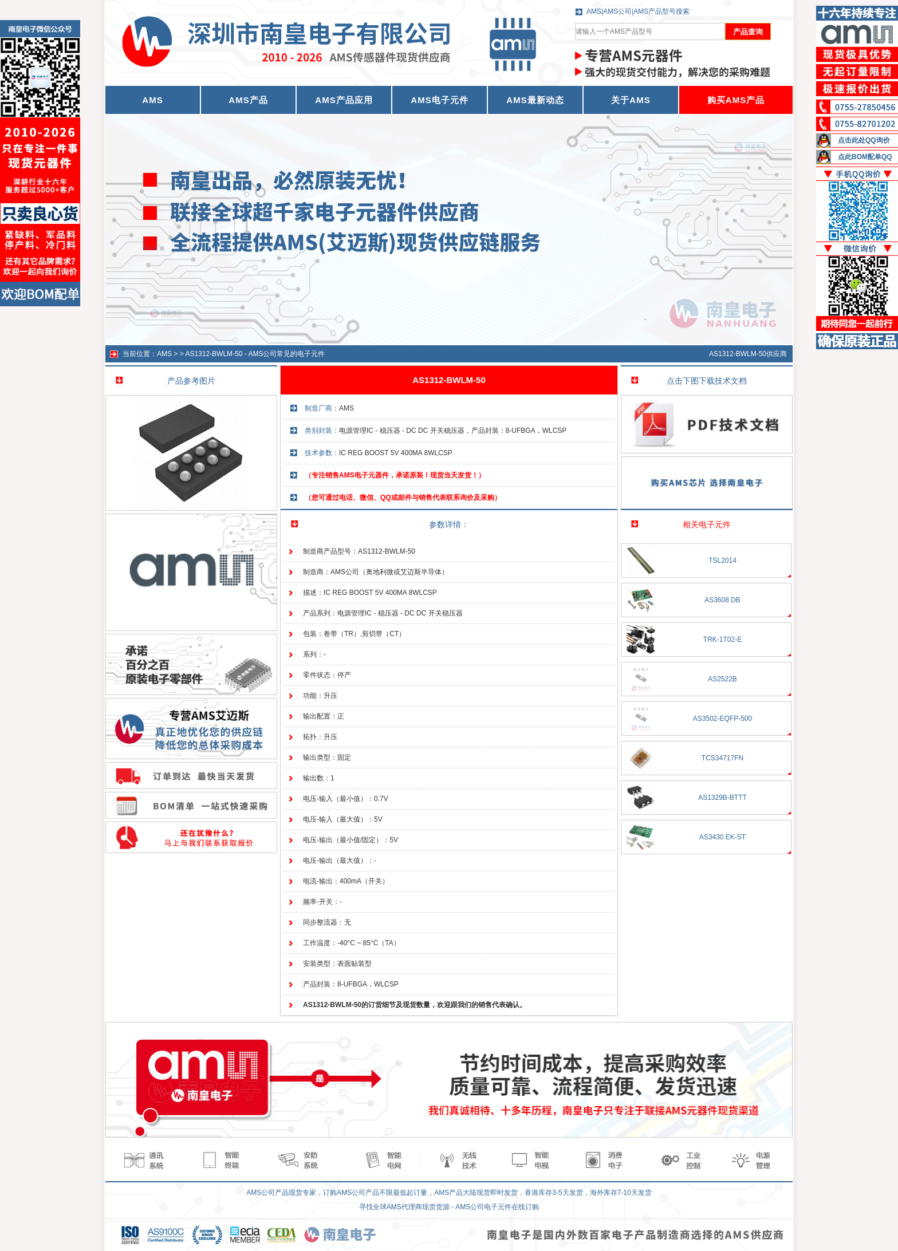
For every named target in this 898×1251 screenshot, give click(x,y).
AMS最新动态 (535, 100)
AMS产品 (248, 100)
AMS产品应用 (343, 100)
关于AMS (630, 100)
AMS (164, 354)
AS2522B (722, 679)
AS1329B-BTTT (722, 798)
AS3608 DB (722, 600)
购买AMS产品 (736, 100)
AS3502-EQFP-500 (722, 719)
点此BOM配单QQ (865, 157)
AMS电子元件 (439, 100)
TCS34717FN (722, 758)
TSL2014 (722, 561)
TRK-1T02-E (722, 640)
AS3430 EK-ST (722, 837)
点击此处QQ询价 (864, 140)
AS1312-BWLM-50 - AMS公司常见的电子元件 (255, 354)
